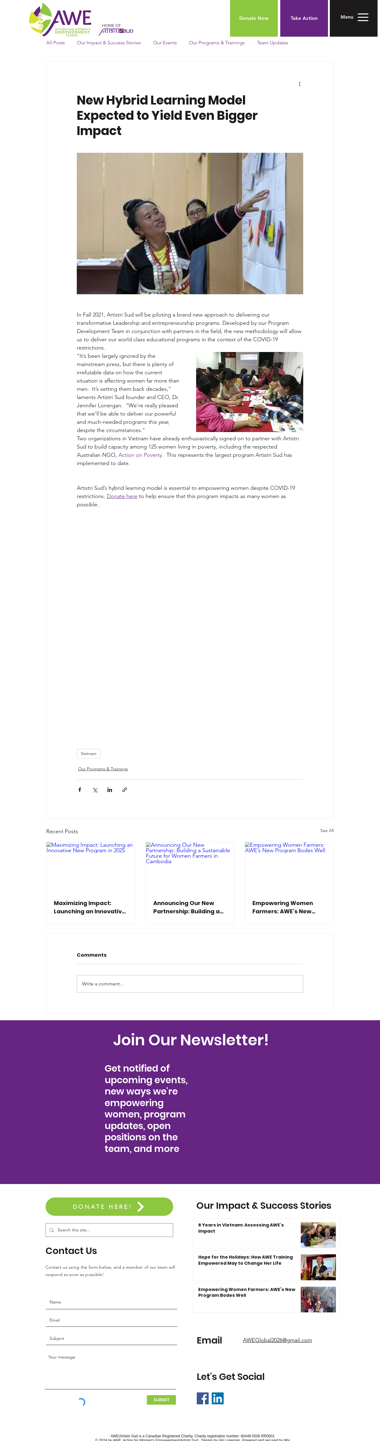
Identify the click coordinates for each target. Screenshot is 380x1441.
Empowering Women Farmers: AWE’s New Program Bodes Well (282, 907)
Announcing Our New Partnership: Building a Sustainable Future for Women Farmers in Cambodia (186, 907)
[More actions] (299, 83)
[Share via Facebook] (80, 790)
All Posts (55, 43)
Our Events (165, 43)
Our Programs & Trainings (217, 43)
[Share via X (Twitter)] (95, 790)
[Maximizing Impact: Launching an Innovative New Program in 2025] (91, 867)
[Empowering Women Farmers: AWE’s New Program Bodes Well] (289, 867)
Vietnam (88, 753)
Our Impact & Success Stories (109, 43)
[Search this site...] (109, 1230)
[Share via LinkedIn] (110, 790)
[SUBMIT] (161, 1400)
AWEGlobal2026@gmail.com (277, 1340)
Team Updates (272, 43)
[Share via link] (125, 790)
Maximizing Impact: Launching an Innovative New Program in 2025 (89, 907)
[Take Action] (304, 18)
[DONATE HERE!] (109, 1206)
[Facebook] (203, 1398)
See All (327, 830)
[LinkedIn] (218, 1398)
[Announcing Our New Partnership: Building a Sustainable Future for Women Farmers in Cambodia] (190, 867)
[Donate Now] (254, 18)
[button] (346, 17)
